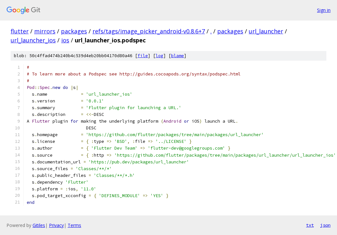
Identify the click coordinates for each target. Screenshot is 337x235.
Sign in (324, 10)
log (159, 55)
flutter (20, 31)
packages (74, 31)
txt (310, 225)
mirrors (44, 31)
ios (65, 40)
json (325, 225)
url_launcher (266, 31)
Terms (74, 225)
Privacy (56, 225)
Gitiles (39, 225)
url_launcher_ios (33, 40)
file (143, 55)
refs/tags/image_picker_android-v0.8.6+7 (148, 31)
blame (177, 55)
